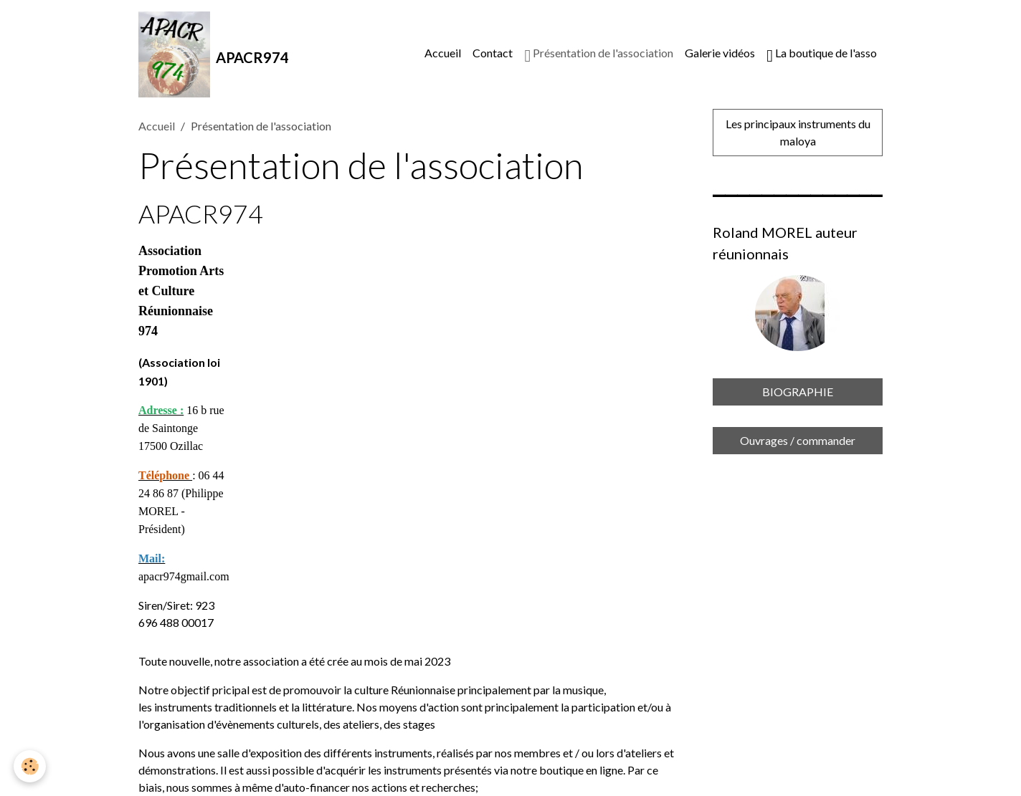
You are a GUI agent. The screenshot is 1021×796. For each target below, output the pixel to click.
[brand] (213, 54)
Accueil (442, 52)
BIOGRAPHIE (797, 391)
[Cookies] (30, 766)
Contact (492, 52)
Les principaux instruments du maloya (798, 132)
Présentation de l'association (598, 55)
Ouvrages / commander (797, 440)
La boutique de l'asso (821, 55)
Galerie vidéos (720, 52)
